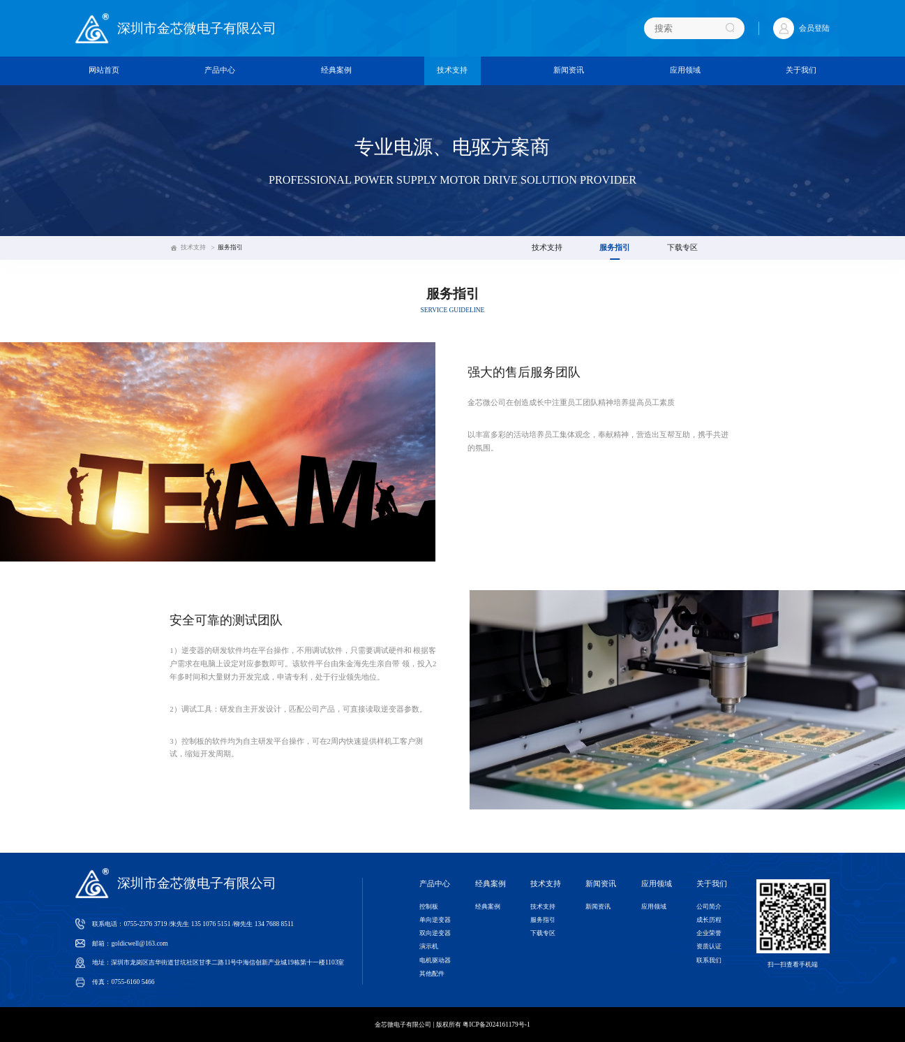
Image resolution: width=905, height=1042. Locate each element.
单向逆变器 (435, 919)
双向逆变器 (435, 933)
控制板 (428, 906)
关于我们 (801, 70)
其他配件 (431, 973)
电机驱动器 (435, 960)
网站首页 (104, 70)
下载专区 (682, 247)
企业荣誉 (708, 933)
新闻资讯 (568, 70)
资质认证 (708, 946)
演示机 (428, 946)
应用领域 (685, 70)
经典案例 (336, 70)
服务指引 (230, 247)
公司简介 (708, 906)
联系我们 (708, 960)
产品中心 (219, 70)
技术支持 (452, 70)
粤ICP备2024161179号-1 (496, 1024)
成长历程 (708, 919)
